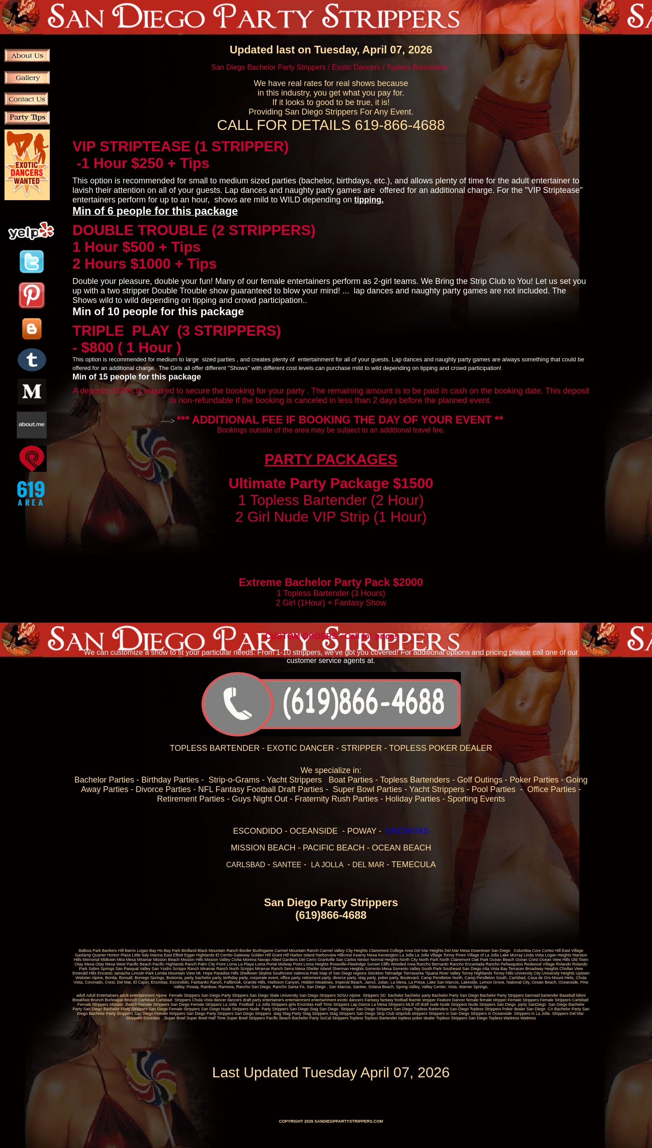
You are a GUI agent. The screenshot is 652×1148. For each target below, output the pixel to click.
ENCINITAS (407, 831)
